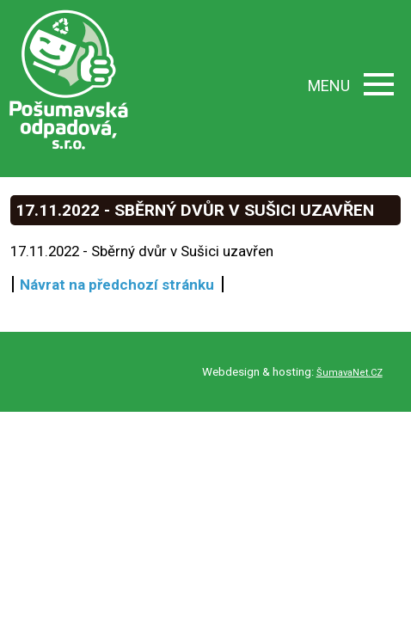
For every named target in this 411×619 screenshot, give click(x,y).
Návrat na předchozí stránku (117, 284)
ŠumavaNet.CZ (349, 372)
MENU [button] (351, 86)
